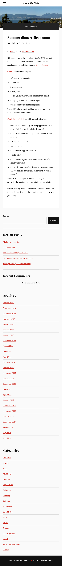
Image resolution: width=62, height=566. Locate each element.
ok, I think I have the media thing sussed (18, 258)
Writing (6, 550)
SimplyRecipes (42, 65)
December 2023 (9, 308)
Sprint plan (7, 506)
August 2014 (8, 427)
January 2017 (8, 335)
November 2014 (9, 411)
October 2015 (8, 378)
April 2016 (7, 357)
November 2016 (9, 340)
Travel (5, 523)
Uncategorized (9, 533)
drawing (6, 463)
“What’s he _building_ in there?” (15, 253)
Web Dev (6, 539)
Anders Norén (47, 561)
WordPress (24, 561)
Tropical (6, 528)
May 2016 (7, 351)
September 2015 (9, 384)
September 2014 (9, 422)
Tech (5, 517)
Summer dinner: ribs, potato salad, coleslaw (29, 39)
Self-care (6, 501)
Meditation (7, 474)
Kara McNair (31, 3)
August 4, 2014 (28, 51)
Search (6, 216)
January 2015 (8, 400)
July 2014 (7, 432)
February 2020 (9, 319)
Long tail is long (9, 247)
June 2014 (7, 438)
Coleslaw (11, 71)
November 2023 (9, 313)
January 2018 (8, 330)
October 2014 (8, 416)
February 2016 (9, 362)
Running (6, 495)
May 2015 (7, 389)
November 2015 (9, 373)
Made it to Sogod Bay (11, 242)
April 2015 (7, 395)
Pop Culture (8, 485)
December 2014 (9, 405)
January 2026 (8, 303)
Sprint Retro (8, 512)
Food (5, 468)
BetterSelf (7, 457)
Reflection (7, 490)
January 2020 (8, 324)
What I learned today (11, 544)
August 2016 (8, 346)
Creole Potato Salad (15, 119)
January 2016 (8, 368)
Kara (12, 51)
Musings (6, 479)
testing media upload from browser (16, 264)
